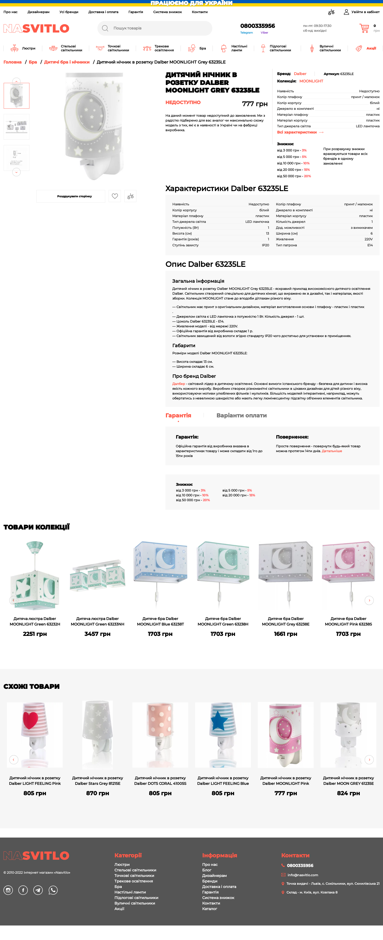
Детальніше (332, 451)
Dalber (300, 74)
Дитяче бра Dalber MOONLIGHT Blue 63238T (160, 621)
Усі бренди (69, 12)
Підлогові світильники (136, 898)
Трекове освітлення (133, 881)
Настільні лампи (130, 892)
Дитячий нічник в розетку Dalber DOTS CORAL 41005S (160, 781)
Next (16, 181)
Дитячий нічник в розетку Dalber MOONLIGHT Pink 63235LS (285, 781)
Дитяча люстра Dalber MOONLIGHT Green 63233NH (97, 621)
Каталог (209, 909)
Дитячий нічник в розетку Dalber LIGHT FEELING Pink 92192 (35, 781)
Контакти (200, 12)
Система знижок (167, 12)
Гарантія (135, 12)
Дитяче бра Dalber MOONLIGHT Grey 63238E (285, 621)
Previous (16, 73)
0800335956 (257, 26)
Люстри (122, 864)
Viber (264, 32)
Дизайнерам (38, 12)
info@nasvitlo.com (303, 875)
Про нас (10, 12)
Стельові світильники (135, 870)
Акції (119, 909)
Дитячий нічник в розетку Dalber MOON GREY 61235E (348, 781)
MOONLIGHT (311, 81)
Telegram (246, 32)
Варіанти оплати (241, 415)
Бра (118, 887)
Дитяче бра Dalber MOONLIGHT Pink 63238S (348, 621)
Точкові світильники (134, 875)
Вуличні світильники (134, 903)
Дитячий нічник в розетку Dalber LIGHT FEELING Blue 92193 (223, 781)
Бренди (209, 881)
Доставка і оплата (103, 12)
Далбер (178, 384)
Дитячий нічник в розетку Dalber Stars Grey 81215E (97, 781)
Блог (206, 870)
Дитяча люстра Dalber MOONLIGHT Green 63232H (35, 621)
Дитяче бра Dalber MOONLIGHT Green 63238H (223, 621)
